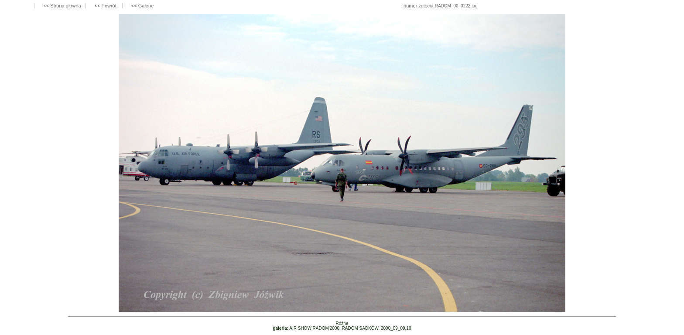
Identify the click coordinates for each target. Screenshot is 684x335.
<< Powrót (106, 5)
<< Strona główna (62, 5)
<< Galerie (142, 5)
